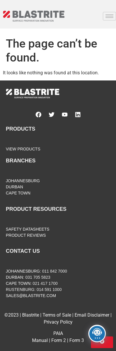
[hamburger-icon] (109, 16)
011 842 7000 (54, 271)
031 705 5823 (37, 277)
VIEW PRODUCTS (23, 149)
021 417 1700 (45, 283)
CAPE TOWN (18, 193)
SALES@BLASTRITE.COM (31, 295)
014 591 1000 (49, 289)
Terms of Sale (57, 315)
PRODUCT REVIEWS (26, 235)
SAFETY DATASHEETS (27, 229)
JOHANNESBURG (23, 180)
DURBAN (14, 187)
